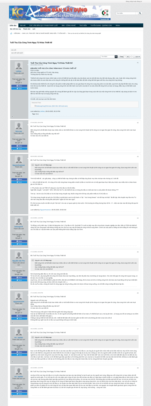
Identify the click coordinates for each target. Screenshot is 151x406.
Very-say (18, 131)
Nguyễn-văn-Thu (18, 261)
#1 (137, 62)
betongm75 (18, 227)
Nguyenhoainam (19, 165)
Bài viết (22, 25)
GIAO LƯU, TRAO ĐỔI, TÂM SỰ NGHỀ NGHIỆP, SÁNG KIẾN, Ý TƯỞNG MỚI (44, 33)
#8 (137, 368)
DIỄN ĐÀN (17, 33)
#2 (137, 123)
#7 (137, 329)
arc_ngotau (18, 337)
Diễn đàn (13, 25)
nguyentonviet (18, 302)
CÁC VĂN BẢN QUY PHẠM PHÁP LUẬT (43, 25)
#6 (137, 293)
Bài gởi (13, 50)
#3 (137, 156)
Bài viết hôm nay (15, 29)
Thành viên (26, 29)
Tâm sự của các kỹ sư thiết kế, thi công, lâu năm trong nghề (84, 33)
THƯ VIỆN (83, 25)
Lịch (34, 29)
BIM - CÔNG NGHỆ (69, 25)
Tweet (19, 88)
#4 (137, 218)
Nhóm (118, 25)
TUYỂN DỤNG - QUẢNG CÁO (101, 25)
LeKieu (18, 71)
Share (19, 86)
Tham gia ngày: (17, 79)
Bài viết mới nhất (17, 53)
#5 (137, 252)
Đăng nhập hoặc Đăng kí (134, 1)
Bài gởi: (18, 82)
